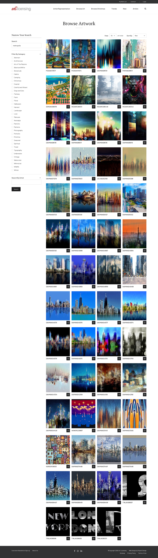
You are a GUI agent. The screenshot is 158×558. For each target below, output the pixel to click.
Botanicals (17, 71)
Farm (16, 97)
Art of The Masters (20, 64)
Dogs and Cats (19, 91)
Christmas (17, 81)
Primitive (17, 137)
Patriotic (17, 124)
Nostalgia (17, 120)
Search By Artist (18, 178)
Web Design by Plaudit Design (137, 550)
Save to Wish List (68, 70)
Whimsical (17, 163)
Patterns (17, 127)
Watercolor (17, 160)
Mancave (17, 117)
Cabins (16, 74)
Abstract (17, 58)
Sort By (129, 36)
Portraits (17, 134)
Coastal (16, 84)
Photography (18, 130)
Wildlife (16, 167)
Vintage (16, 157)
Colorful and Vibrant (20, 87)
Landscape (18, 110)
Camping (17, 77)
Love (15, 114)
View (106, 36)
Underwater (18, 153)
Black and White (19, 67)
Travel (16, 147)
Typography (18, 150)
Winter (16, 170)
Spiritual (17, 144)
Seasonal (17, 140)
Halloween (17, 104)
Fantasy (17, 94)
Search (14, 41)
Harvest (16, 107)
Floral (16, 101)
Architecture (18, 61)
